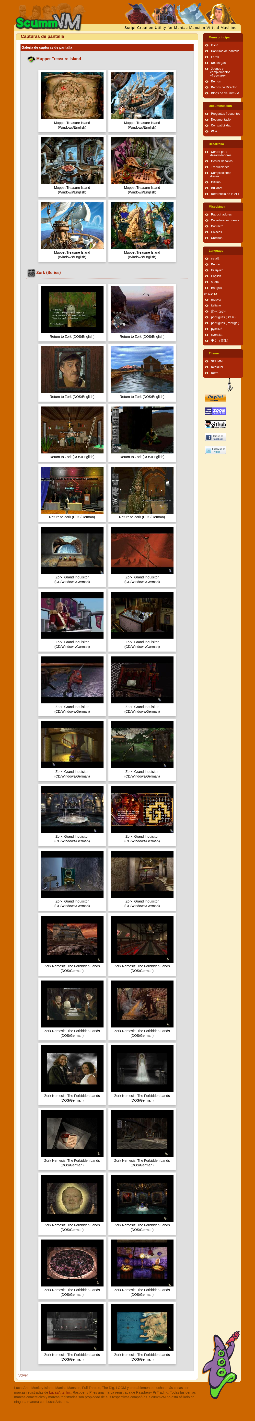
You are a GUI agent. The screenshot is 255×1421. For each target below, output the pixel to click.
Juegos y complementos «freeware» (220, 72)
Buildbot (216, 188)
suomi (215, 282)
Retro (215, 373)
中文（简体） (220, 340)
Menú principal (220, 37)
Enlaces (216, 232)
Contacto (217, 226)
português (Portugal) (225, 323)
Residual (217, 367)
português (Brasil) (223, 317)
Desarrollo (216, 144)
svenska (216, 335)
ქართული (218, 311)
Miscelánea (217, 206)
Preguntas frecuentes (225, 113)
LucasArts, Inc (60, 1392)
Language (216, 250)
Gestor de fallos (221, 161)
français (216, 288)
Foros (215, 57)
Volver (23, 1375)
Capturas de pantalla (225, 51)
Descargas (218, 63)
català (215, 258)
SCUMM (217, 361)
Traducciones (220, 167)
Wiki (214, 131)
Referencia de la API (225, 194)
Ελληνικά (217, 270)
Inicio (214, 45)
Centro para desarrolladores (221, 153)
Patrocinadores (221, 214)
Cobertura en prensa (225, 220)
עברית (208, 293)
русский (216, 329)
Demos (216, 81)
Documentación (220, 106)
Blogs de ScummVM (225, 93)
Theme (214, 353)
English (216, 276)
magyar (216, 299)
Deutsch (216, 264)
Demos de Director (224, 87)
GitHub (215, 182)
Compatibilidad (221, 125)
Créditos (216, 238)
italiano (216, 305)
